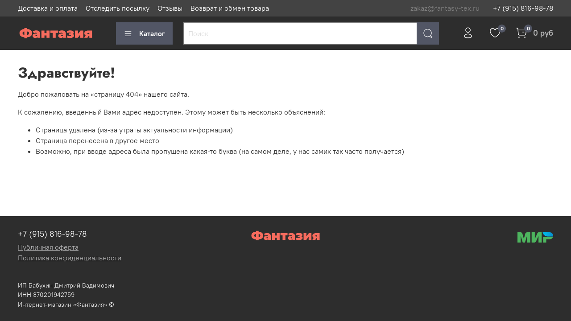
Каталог (144, 33)
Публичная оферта (48, 247)
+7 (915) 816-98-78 (523, 8)
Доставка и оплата (48, 8)
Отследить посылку (117, 8)
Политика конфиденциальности (69, 257)
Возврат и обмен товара (229, 8)
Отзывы (169, 8)
